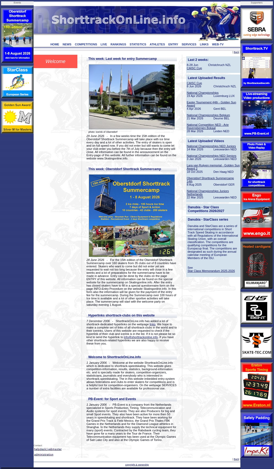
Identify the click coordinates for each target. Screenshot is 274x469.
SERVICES (189, 44)
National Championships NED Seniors (211, 155)
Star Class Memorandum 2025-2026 (211, 270)
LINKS (204, 44)
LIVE (104, 44)
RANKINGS (118, 44)
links (153, 324)
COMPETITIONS (86, 44)
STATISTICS (138, 44)
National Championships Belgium (208, 115)
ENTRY (173, 44)
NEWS (67, 44)
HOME (54, 44)
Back (236, 52)
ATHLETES (157, 44)
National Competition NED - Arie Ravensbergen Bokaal (208, 126)
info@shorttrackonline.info (141, 337)
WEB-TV (218, 44)
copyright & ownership (137, 464)
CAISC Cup (194, 68)
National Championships (203, 92)
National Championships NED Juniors (211, 146)
